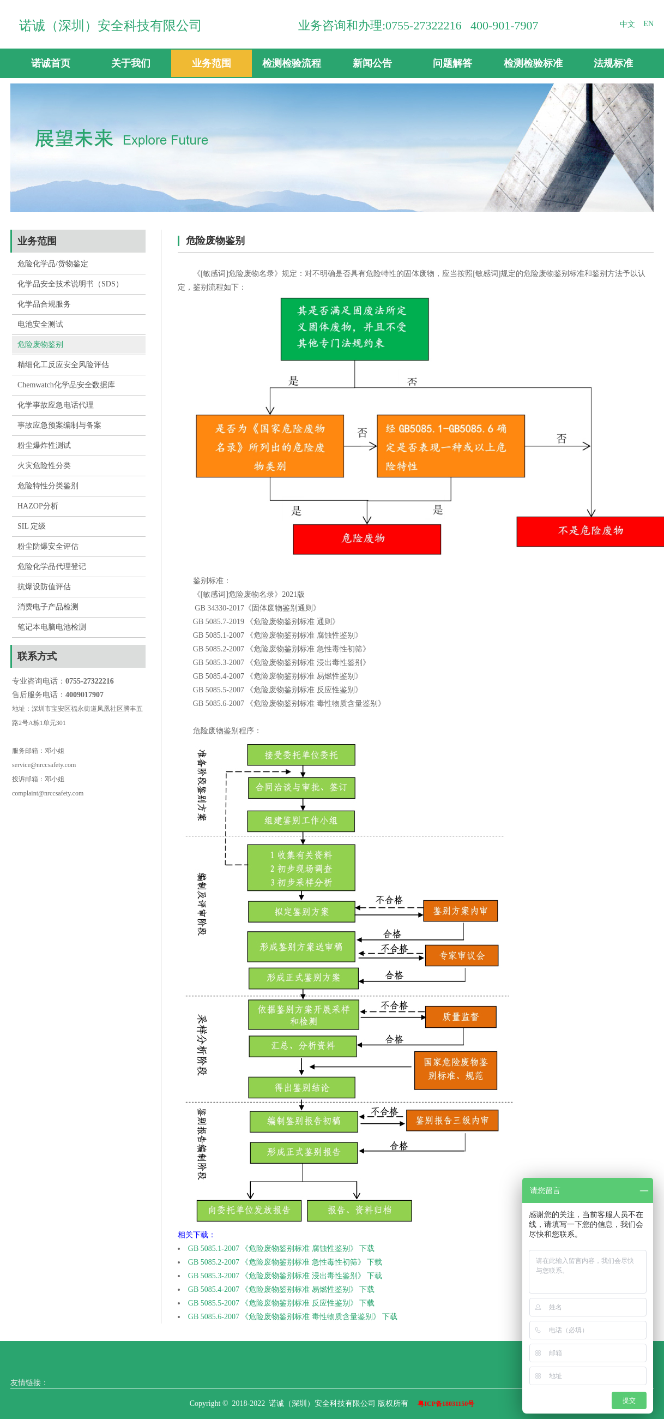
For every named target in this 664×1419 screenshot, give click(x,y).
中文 (627, 24)
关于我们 (130, 63)
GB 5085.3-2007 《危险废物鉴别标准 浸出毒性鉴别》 (276, 1276)
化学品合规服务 (44, 304)
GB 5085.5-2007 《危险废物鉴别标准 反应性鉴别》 (273, 1303)
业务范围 (211, 63)
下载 (367, 1248)
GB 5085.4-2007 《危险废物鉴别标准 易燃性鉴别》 (273, 1289)
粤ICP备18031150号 (446, 1404)
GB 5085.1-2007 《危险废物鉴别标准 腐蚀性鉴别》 (273, 1248)
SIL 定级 (31, 526)
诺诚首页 (50, 63)
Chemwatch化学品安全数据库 (66, 385)
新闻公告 (372, 63)
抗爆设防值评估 (44, 587)
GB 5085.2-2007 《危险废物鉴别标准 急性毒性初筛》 (276, 1262)
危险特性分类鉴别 (48, 486)
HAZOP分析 (37, 506)
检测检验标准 (533, 63)
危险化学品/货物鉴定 (52, 264)
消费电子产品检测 (48, 607)
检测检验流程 (291, 63)
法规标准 (613, 63)
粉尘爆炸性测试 (44, 445)
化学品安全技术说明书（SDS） (70, 284)
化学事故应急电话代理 (55, 405)
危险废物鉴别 (40, 344)
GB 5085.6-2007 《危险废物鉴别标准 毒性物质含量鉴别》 (284, 1317)
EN (648, 24)
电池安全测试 (40, 324)
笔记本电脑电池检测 (51, 627)
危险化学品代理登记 (51, 566)
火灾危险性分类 (44, 466)
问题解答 (452, 63)
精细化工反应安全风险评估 (63, 365)
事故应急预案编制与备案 (59, 425)
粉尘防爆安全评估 (48, 546)
